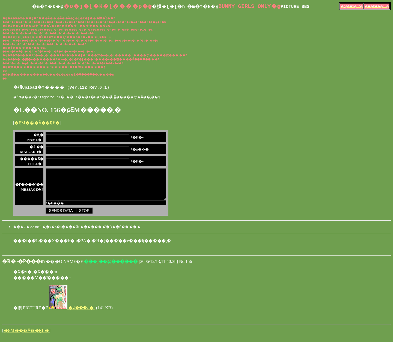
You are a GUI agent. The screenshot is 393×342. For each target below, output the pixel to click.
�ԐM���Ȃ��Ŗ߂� (37, 123)
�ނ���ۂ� (72, 314)
